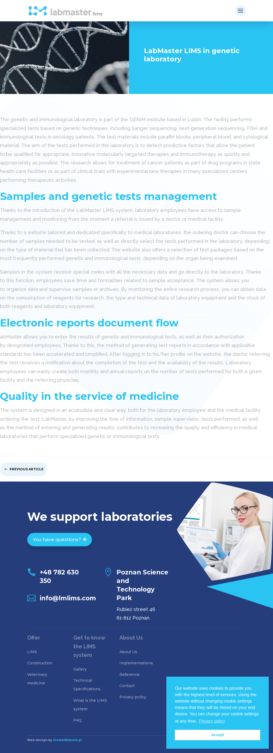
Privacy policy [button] (212, 721)
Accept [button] (217, 735)
